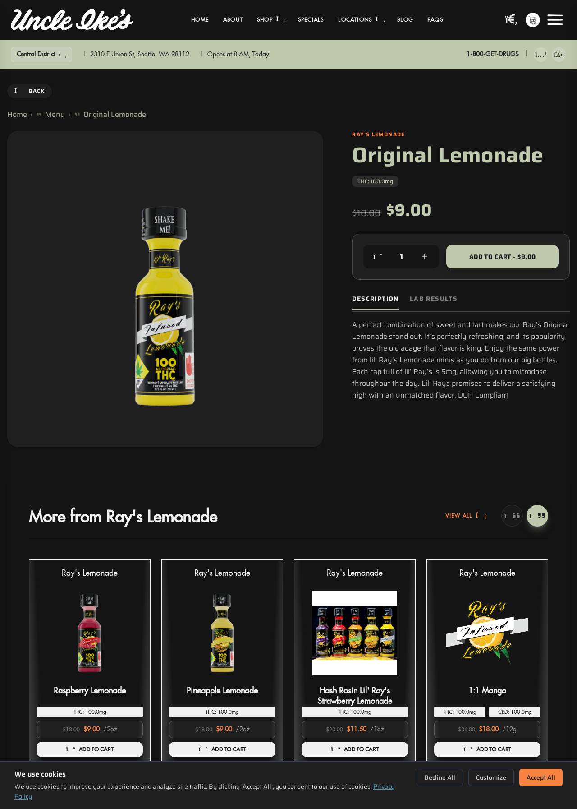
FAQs (435, 20)
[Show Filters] (41, 54)
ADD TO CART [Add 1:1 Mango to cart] (487, 749)
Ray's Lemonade (90, 573)
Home (200, 20)
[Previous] (512, 516)
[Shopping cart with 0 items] (533, 20)
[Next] (537, 516)
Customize (491, 777)
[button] (90, 662)
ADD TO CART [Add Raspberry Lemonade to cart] (90, 749)
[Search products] (511, 20)
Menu (55, 114)
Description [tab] (375, 299)
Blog (405, 20)
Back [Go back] (29, 91)
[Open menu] (555, 20)
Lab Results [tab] (434, 299)
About (233, 20)
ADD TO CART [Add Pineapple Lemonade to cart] (222, 749)
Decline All (439, 777)
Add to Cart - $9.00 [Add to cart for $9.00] (502, 257)
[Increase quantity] (424, 257)
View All (466, 516)
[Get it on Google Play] (559, 54)
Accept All (541, 777)
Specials (311, 20)
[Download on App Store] (541, 54)
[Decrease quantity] (378, 257)
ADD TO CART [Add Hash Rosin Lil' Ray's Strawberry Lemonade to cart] (355, 749)
